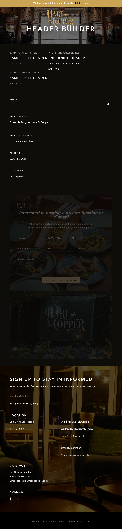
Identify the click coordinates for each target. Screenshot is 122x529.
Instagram (18, 498)
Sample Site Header (28, 58)
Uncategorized (17, 176)
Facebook (10, 498)
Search (14, 99)
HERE (78, 3)
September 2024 (18, 158)
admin (16, 53)
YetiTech (85, 522)
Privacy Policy (32, 403)
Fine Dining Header (66, 58)
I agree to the (24, 403)
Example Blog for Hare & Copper (29, 122)
